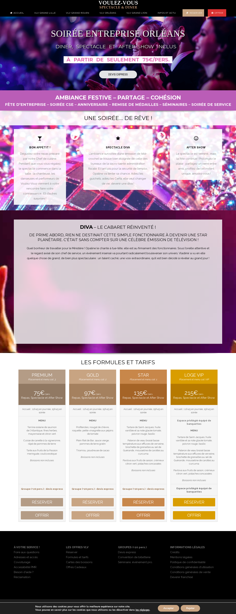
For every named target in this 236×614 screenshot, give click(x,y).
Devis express (127, 552)
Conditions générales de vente (190, 572)
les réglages (143, 610)
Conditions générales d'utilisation (192, 567)
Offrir (219, 13)
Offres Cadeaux (76, 567)
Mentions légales (181, 557)
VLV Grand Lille (45, 13)
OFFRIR (42, 515)
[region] (118, 53)
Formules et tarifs (77, 557)
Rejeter (190, 608)
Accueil (18, 13)
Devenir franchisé (181, 577)
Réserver (196, 13)
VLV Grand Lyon (136, 13)
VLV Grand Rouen (77, 13)
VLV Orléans (108, 13)
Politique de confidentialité (187, 562)
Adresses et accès (26, 557)
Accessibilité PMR (25, 567)
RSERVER (42, 502)
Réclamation (22, 577)
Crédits (174, 552)
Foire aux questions (26, 552)
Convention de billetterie (134, 557)
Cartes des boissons (79, 562)
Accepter (168, 608)
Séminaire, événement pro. (135, 562)
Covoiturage (22, 562)
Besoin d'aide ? (24, 572)
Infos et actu (167, 13)
